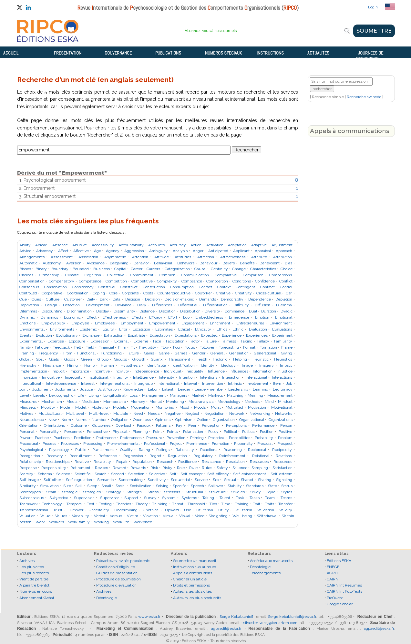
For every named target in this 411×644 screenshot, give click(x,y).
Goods (69, 359)
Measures (28, 401)
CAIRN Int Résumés (344, 585)
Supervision (84, 498)
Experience (231, 335)
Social (121, 486)
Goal (40, 359)
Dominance (234, 311)
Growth (138, 359)
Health (201, 359)
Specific (179, 486)
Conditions (241, 281)
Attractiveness (232, 257)
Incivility (122, 371)
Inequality (194, 371)
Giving (286, 353)
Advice (25, 251)
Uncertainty (98, 510)
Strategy (113, 492)
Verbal (99, 516)
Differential (187, 305)
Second (117, 474)
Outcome (79, 425)
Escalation (141, 329)
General (217, 353)
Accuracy (178, 245)
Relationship (30, 461)
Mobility (48, 407)
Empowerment (162, 323)
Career (136, 269)
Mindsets (27, 407)
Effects (137, 317)
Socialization (140, 486)
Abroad (41, 245)
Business (101, 269)
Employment (132, 323)
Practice (42, 437)
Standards (254, 486)
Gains (149, 353)
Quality (126, 449)
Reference (107, 456)
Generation (239, 353)
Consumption (182, 287)
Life (80, 395)
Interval (190, 383)
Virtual (168, 516)
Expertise (55, 341)
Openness (142, 419)
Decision (132, 299)
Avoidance (96, 263)
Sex (216, 479)
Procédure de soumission (118, 579)
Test (90, 504)
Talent (225, 498)
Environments (62, 329)
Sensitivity (157, 479)
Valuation (27, 516)
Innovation (28, 377)
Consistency (83, 287)
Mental (155, 401)
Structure (217, 492)
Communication (195, 275)
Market (197, 395)
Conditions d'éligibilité (115, 567)
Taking (208, 498)
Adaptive (259, 245)
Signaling (284, 479)
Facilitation (175, 341)
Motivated (234, 407)
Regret (155, 456)
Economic (72, 317)
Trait (256, 504)
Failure (211, 341)
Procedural (28, 443)
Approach (284, 251)
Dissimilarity (124, 311)
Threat (177, 504)
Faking (246, 341)
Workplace (142, 522)
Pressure (154, 437)
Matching (235, 395)
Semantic (105, 479)
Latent (167, 389)
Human (107, 365)
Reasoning (232, 449)
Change (239, 269)
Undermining (126, 510)
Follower (207, 347)
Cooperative (52, 293)
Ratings (163, 449)
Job (289, 383)
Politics (248, 431)
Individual (172, 371)
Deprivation (29, 305)
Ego (186, 317)
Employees (105, 323)
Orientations (54, 425)
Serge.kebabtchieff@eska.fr (292, 616)
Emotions (27, 323)
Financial (106, 347)
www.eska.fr (149, 616)
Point (157, 431)
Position (266, 431)
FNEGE (333, 567)
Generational (265, 353)
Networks (283, 413)
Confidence (265, 281)
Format (249, 347)
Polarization (193, 431)
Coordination (77, 293)
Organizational (251, 419)
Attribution (282, 257)
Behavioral (163, 263)
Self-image (29, 479)
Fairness (228, 341)
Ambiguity (158, 251)
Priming (197, 437)
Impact (286, 365)
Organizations (281, 419)
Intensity (166, 377)
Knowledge (133, 389)
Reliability (102, 461)
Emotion (262, 317)
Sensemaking (130, 479)
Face (157, 341)
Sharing (264, 479)
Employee (80, 323)
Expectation (159, 335)
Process (49, 443)
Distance (147, 311)
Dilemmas (28, 311)
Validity (285, 510)
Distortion (167, 311)
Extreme (140, 341)
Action (195, 245)
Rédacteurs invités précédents (123, 560)
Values (61, 516)
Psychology (59, 449)
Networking (260, 413)
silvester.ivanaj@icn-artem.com (270, 622)
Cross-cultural (268, 293)
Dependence (259, 299)
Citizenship (49, 275)
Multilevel (75, 413)
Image (247, 365)
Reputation (142, 461)
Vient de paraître (33, 579)
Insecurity (74, 377)
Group (103, 359)
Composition (217, 281)
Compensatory (61, 281)
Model (80, 407)
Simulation (49, 486)
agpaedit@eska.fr (226, 628)
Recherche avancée (364, 97)
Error (123, 329)
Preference (106, 437)
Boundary (59, 269)
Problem (285, 437)
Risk (154, 467)
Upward (172, 510)
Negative (172, 413)
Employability (53, 323)
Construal (106, 287)
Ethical (184, 329)
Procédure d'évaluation (116, 585)
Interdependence (61, 383)
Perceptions (236, 425)
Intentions (208, 377)
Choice (287, 269)
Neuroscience (31, 419)
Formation (268, 347)
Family (25, 347)
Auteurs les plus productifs (197, 598)
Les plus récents (34, 573)
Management (154, 395)
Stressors (172, 492)
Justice (86, 389)
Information (262, 371)
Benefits (247, 263)
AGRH (332, 573)
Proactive (216, 437)
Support (131, 498)
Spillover (215, 486)
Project (176, 443)
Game (164, 353)
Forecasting (229, 347)
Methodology (229, 401)
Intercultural (30, 383)
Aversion (73, 263)
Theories (123, 504)
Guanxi (157, 359)
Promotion (220, 443)
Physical (120, 431)
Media (72, 401)
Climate (72, 275)
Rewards (138, 467)
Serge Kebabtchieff (236, 616)
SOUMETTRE (374, 31)
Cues (36, 299)
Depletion (283, 299)
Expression (99, 341)
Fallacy (263, 341)
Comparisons (280, 275)
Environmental (32, 329)
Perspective (97, 431)
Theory (142, 504)
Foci (176, 347)
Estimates (164, 329)
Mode (65, 407)
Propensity (243, 443)
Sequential (180, 479)
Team (270, 498)
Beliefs (228, 263)
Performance (263, 425)
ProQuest (335, 598)
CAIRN (332, 579)
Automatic (28, 263)
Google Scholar (340, 604)
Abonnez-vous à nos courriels (211, 30)
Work (40, 522)
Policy (213, 431)
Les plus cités (31, 567)
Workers (56, 522)
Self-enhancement (249, 474)
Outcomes (101, 425)
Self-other (52, 479)
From (67, 353)
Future (133, 353)
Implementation (33, 371)
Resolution (235, 461)
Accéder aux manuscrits (271, 560)
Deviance (123, 305)
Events (25, 335)
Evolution (44, 335)
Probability (264, 437)
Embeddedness (209, 317)
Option (202, 419)
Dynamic (27, 317)
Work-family (79, 522)
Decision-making (179, 299)
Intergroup (143, 383)
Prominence (196, 443)
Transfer (285, 504)
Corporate (130, 293)
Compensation (32, 281)
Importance (79, 371)
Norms (81, 419)
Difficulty (241, 305)
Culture (52, 299)
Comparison (253, 275)
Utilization (243, 510)
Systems (189, 498)
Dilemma (284, 305)
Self (173, 474)
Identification (183, 365)
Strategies (92, 492)
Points (172, 431)
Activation (214, 245)
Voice (199, 516)
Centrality (219, 269)
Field (90, 347)
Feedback (61, 347)
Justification (108, 389)
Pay (179, 425)
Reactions (208, 449)
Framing (26, 353)
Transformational (33, 510)
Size (67, 486)
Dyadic (287, 311)
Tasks (255, 498)
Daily (91, 299)
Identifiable (156, 365)
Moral (216, 407)
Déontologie (106, 598)
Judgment (41, 389)
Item (277, 383)
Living (93, 395)
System (169, 498)
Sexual (230, 479)
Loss (133, 395)
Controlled (28, 293)
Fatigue (41, 347)
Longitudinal (114, 395)
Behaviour (208, 263)
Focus (189, 347)
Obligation (119, 419)
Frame (287, 347)
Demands (207, 299)
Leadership (238, 389)
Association (88, 257)
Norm (66, 419)
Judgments (65, 389)
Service (201, 479)
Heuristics (283, 359)
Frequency (48, 353)
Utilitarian (204, 510)
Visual (184, 516)
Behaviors (185, 263)
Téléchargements (265, 573)
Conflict (286, 281)
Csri (289, 293)
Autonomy (52, 263)
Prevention (176, 437)
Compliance (191, 281)
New (52, 419)
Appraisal (263, 251)
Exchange (90, 335)
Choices (26, 275)
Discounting (52, 311)
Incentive (102, 371)
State (272, 486)
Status (287, 486)
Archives (27, 560)
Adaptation (237, 245)
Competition (116, 281)
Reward (119, 467)
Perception (211, 425)
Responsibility (53, 467)
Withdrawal (267, 516)
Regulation (177, 456)
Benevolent (270, 263)
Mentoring (175, 401)
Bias (288, 263)
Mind (269, 401)
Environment (281, 323)
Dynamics (49, 317)
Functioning (111, 353)
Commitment (141, 275)
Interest (88, 383)
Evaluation (258, 329)
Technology (52, 504)
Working (101, 522)
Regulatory (203, 456)
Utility (223, 510)
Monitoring (165, 407)
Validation (265, 510)
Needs (153, 413)
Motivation (257, 407)
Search (101, 474)
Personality (49, 431)
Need (138, 413)
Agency (112, 251)
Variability (80, 516)
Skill (79, 486)
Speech (197, 486)
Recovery (54, 456)
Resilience (187, 461)
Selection (136, 474)
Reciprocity (282, 449)
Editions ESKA (339, 560)
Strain (51, 492)
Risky (167, 467)
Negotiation (214, 413)
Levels (39, 395)
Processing (92, 443)
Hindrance (52, 365)
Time (225, 504)
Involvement (257, 383)
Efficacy (155, 317)
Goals (54, 359)
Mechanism (51, 401)
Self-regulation (79, 479)
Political (230, 431)
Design (51, 305)
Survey (150, 498)
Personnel (73, 431)
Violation (150, 516)
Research (165, 461)
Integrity (120, 377)
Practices (61, 437)
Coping (99, 293)
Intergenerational (114, 383)
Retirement (80, 467)
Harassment (179, 359)
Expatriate (136, 335)
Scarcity (26, 474)
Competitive (142, 281)
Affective (81, 251)
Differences (162, 305)
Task (240, 498)
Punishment (103, 449)
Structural (194, 492)
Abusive (79, 245)
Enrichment (220, 323)
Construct (129, 287)
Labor (153, 389)
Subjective (58, 498)
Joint (23, 389)
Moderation (140, 407)
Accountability (131, 245)
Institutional (97, 377)
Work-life (121, 522)
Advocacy (44, 251)
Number (99, 419)
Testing (105, 504)
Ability (25, 245)
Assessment (62, 257)
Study (255, 492)
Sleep (92, 486)
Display (102, 311)
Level (24, 395)
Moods (200, 407)
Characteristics (263, 269)
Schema (45, 474)
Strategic (69, 492)
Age (97, 251)
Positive (285, 431)
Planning (140, 431)
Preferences (130, 437)
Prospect (285, 443)
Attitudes (183, 257)
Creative (223, 293)
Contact (205, 287)
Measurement (280, 395)
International (168, 383)
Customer (73, 299)
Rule (193, 467)
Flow (164, 347)
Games (181, 353)
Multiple (120, 413)
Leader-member (209, 389)
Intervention (212, 383)
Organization (224, 419)
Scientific (82, 474)
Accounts (156, 245)
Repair (122, 461)
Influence (216, 371)
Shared (247, 479)
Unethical (151, 510)
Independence (146, 371)
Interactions (282, 377)
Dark (104, 299)
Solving (162, 486)
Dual (253, 311)
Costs (148, 293)
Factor (195, 341)
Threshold (196, 504)
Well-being (242, 516)
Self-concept (191, 474)
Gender (198, 353)
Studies (238, 492)
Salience (239, 467)
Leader (184, 389)
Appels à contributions (192, 573)
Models (119, 407)
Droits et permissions (191, 585)
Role (181, 467)
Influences (239, 371)
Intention (187, 377)
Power (24, 437)
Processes (70, 443)
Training (242, 504)
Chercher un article (190, 579)
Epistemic (88, 329)
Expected (209, 335)
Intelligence (143, 377)
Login (373, 7)
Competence (90, 281)
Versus (116, 516)
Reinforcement (232, 456)
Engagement (192, 323)
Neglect (192, 413)
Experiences (257, 335)
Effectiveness (114, 317)
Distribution (190, 311)
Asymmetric (115, 257)
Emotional (283, 317)
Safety (222, 467)
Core (113, 293)
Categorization (177, 269)
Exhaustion (113, 335)
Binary (41, 269)
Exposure (77, 341)
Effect (92, 317)
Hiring (72, 365)
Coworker (203, 293)
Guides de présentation (117, 573)
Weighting (218, 516)
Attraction (205, 257)
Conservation (55, 287)
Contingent (245, 287)
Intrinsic (235, 383)
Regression (133, 456)
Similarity (27, 486)
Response (28, 467)
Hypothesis (130, 365)
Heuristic (260, 359)
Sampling (260, 467)
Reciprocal (257, 449)
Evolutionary (67, 335)
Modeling (99, 407)
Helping (240, 359)
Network (236, 413)
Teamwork (28, 504)
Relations (284, 456)
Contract (267, 287)
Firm (122, 347)
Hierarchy (27, 365)
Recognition (29, 456)
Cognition (93, 275)
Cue (23, 299)
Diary (141, 305)
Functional (86, 353)
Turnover (75, 510)
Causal (200, 269)
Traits (269, 504)
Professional (154, 443)
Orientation (28, 425)
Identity (207, 365)
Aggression (134, 251)
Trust (57, 510)
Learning (260, 389)
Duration (268, 311)
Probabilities (239, 437)
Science (63, 474)
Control (286, 287)
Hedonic (220, 359)
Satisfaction (282, 467)
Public (80, 449)
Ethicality (203, 329)
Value (45, 516)
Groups (120, 359)
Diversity (212, 311)
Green (86, 359)
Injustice (285, 371)
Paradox (143, 425)
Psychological (31, 449)
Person (286, 425)
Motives (26, 413)
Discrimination (79, 311)
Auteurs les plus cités (192, 591)
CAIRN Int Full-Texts (344, 591)
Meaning (255, 395)
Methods (252, 401)
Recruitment (80, 456)
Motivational (281, 407)
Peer (192, 425)
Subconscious (31, 498)
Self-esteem (282, 474)
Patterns (163, 425)
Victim (132, 516)
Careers (153, 269)
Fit (132, 347)
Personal (26, 431)
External (121, 341)
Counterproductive (174, 293)
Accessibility (103, 245)
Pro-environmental (123, 443)
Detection (71, 305)
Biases (25, 269)
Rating (144, 449)
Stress (153, 492)
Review (101, 467)
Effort (172, 317)
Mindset (285, 401)
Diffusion (262, 305)
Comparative (226, 275)
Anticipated (218, 251)
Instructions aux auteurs (194, 567)
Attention (140, 257)
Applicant (241, 251)
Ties (213, 504)
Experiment (282, 335)
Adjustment (282, 245)
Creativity (243, 293)
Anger (198, 251)
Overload (123, 425)
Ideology (228, 365)
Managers (178, 395)
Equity (108, 329)
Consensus (29, 287)
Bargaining (119, 263)
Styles (286, 492)
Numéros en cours (35, 591)
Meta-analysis (201, 401)
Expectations (185, 335)
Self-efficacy (218, 474)
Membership (114, 401)
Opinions (162, 419)
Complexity (167, 281)
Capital (120, 269)
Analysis (180, 251)
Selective (157, 474)
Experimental (31, 341)
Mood (184, 407)
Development (97, 305)
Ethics (222, 329)
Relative (82, 461)
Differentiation (215, 305)
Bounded (81, 269)
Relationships (57, 461)
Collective (115, 275)
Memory (137, 401)
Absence (60, 245)
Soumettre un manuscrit (194, 560)
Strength (134, 492)
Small (106, 486)
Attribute (259, 257)
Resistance (211, 461)
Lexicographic (61, 395)
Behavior (141, 263)
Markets (215, 395)
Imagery (266, 365)
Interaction (231, 377)
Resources (259, 461)
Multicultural (49, 413)
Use (187, 510)
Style (270, 492)
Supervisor (109, 498)
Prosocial (264, 443)
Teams (286, 498)
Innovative (51, 377)
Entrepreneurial (250, 323)
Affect (63, 251)
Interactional (256, 377)
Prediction (82, 437)
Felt (77, 347)
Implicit (58, 371)
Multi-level (98, 413)
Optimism (183, 419)
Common (167, 275)
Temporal (75, 504)
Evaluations (282, 329)
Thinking (160, 504)
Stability (235, 486)
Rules (207, 467)
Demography (232, 299)
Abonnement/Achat (36, 598)
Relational (260, 456)
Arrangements (32, 257)
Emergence (239, 317)
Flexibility (147, 347)
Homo (89, 365)
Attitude (161, 257)
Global (24, 359)
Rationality (185, 449)
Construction (154, 287)
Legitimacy (283, 389)
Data (116, 299)
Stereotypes (30, 492)
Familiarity (283, 341)
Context (224, 287)
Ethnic (237, 329)
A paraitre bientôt (34, 585)
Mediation (90, 401)
